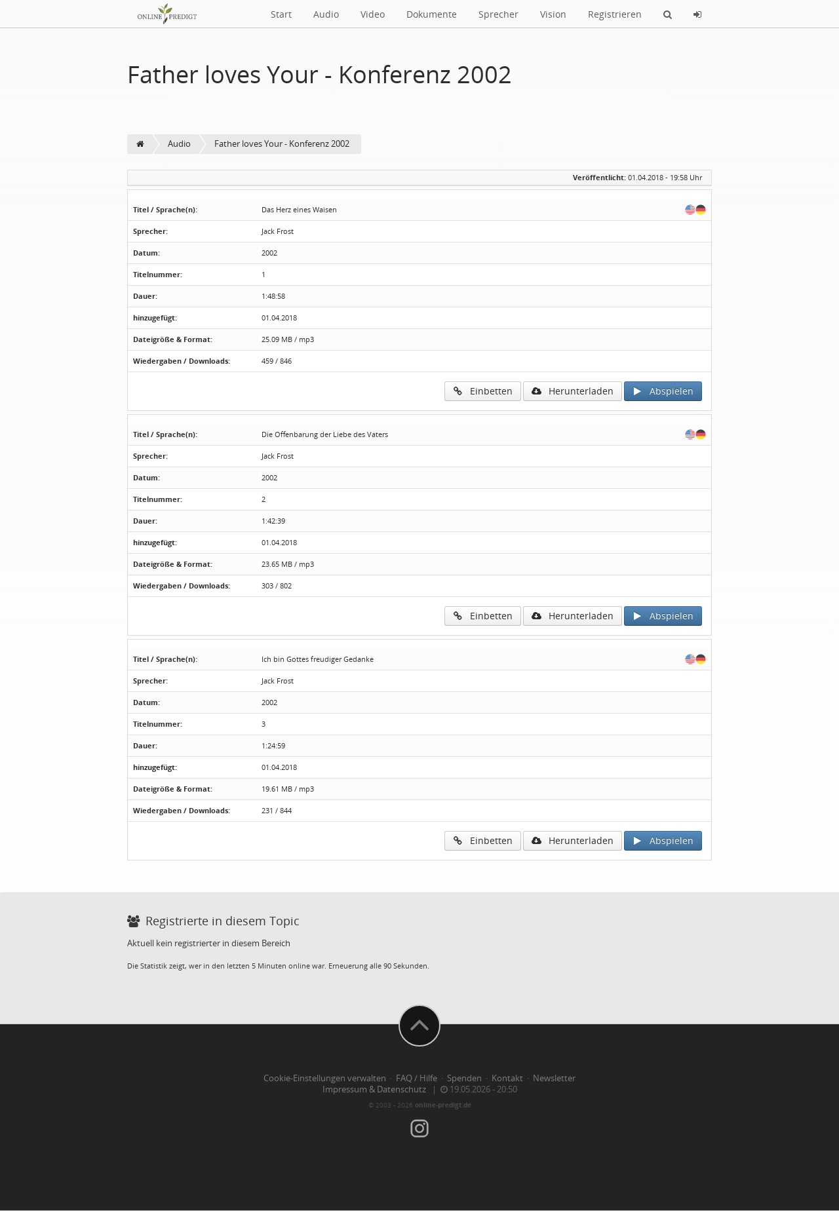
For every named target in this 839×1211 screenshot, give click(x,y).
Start (281, 14)
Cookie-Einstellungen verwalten (324, 1078)
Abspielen (663, 391)
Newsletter (554, 1078)
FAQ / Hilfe (416, 1078)
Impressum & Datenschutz (374, 1089)
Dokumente (431, 14)
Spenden (464, 1078)
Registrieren (615, 14)
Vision (553, 14)
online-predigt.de (443, 1104)
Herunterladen (573, 391)
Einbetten (483, 391)
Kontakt (507, 1078)
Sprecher (498, 14)
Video (373, 14)
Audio (326, 14)
